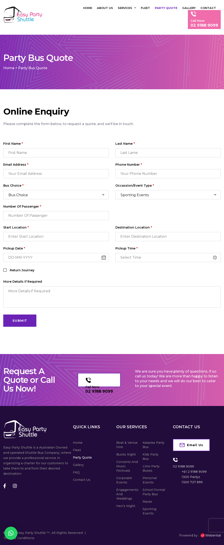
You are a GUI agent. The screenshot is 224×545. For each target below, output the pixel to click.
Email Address (15, 165)
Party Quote (166, 8)
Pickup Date (14, 248)
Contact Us (81, 480)
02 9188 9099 (99, 391)
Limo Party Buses (151, 468)
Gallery (189, 8)
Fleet (145, 8)
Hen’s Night (125, 506)
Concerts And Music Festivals (127, 466)
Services (127, 8)
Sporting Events (149, 511)
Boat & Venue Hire (127, 445)
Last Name (125, 144)
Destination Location (133, 227)
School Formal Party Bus (154, 492)
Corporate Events (124, 480)
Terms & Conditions (18, 538)
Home (87, 8)
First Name (13, 144)
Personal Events (150, 480)
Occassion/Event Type (134, 185)
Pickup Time (126, 248)
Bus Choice (13, 185)
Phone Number (128, 165)
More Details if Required (22, 282)
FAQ (76, 472)
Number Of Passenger (22, 206)
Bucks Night (126, 454)
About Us (105, 8)
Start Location (16, 227)
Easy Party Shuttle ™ (33, 533)
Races (147, 502)
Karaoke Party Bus (153, 445)
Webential (210, 535)
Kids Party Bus (150, 456)
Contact (208, 8)
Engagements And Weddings (127, 494)
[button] (10, 533)
